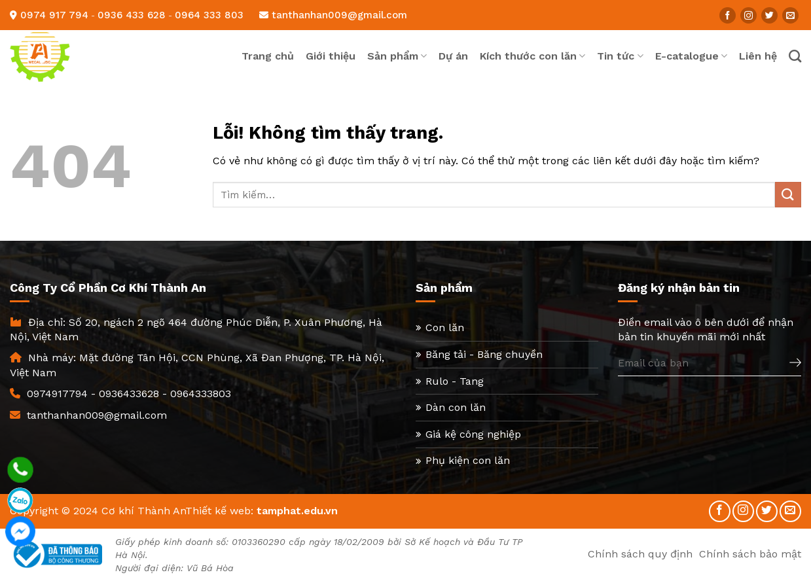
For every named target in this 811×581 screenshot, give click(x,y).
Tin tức (620, 56)
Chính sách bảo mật (750, 554)
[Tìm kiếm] (795, 56)
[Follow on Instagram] (748, 15)
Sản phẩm (397, 56)
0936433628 (129, 393)
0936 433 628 (132, 15)
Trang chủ (268, 56)
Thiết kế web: (219, 510)
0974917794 (57, 393)
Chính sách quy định (640, 554)
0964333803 (200, 393)
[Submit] (788, 194)
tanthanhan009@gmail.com (333, 15)
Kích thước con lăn (532, 56)
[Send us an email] (790, 15)
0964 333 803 (209, 15)
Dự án (453, 56)
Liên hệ (758, 56)
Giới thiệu (330, 56)
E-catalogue (691, 56)
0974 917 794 (54, 15)
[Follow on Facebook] (727, 15)
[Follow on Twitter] (769, 15)
